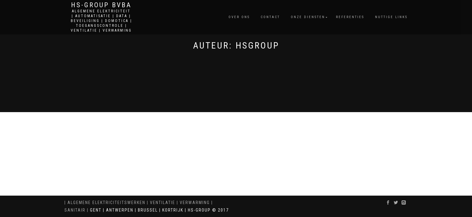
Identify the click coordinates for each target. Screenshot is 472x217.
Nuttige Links (391, 17)
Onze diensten (308, 17)
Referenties (350, 17)
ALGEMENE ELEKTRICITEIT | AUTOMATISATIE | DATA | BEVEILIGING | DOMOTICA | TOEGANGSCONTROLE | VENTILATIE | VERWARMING (101, 21)
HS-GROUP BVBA (101, 5)
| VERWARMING (192, 202)
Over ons (239, 17)
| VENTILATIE (160, 202)
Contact (270, 17)
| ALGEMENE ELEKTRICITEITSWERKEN (104, 202)
